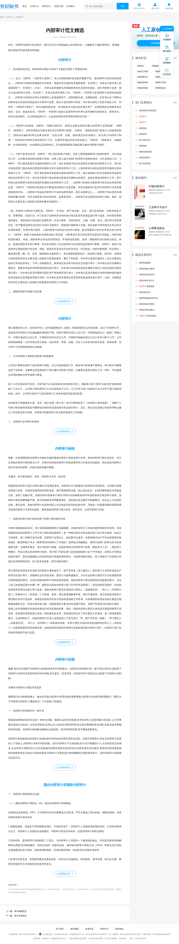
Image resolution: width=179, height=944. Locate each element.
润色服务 (167, 60)
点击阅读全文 (64, 301)
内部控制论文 (145, 292)
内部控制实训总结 (146, 274)
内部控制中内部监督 (147, 110)
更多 (175, 58)
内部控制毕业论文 (146, 280)
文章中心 (34, 6)
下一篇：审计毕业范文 (16, 916)
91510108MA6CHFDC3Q (130, 934)
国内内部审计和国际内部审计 (65, 785)
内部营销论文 (160, 88)
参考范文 (89, 929)
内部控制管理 (142, 82)
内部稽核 (155, 66)
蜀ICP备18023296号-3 (28, 934)
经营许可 (104, 929)
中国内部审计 (157, 186)
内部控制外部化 (145, 152)
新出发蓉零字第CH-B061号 (96, 934)
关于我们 (60, 929)
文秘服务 (167, 37)
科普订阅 (58, 6)
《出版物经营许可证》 (58, 938)
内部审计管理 (160, 82)
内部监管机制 (142, 88)
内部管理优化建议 (146, 310)
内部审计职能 (65, 659)
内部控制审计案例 (146, 269)
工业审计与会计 (158, 207)
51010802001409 (61, 934)
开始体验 (156, 43)
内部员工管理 (142, 71)
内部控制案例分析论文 (148, 298)
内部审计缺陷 (65, 448)
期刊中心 (46, 6)
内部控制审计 (145, 157)
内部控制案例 (145, 263)
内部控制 (143, 128)
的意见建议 (147, 316)
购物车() (169, 8)
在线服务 (166, 28)
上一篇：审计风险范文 (16, 911)
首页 (24, 6)
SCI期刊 (70, 6)
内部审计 (64, 60)
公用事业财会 (157, 228)
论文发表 (167, 72)
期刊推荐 (167, 48)
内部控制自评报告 (146, 304)
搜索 (123, 6)
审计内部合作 (145, 140)
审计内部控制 (145, 163)
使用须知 (119, 929)
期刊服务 (75, 929)
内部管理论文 (142, 77)
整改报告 (146, 286)
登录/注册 (155, 8)
